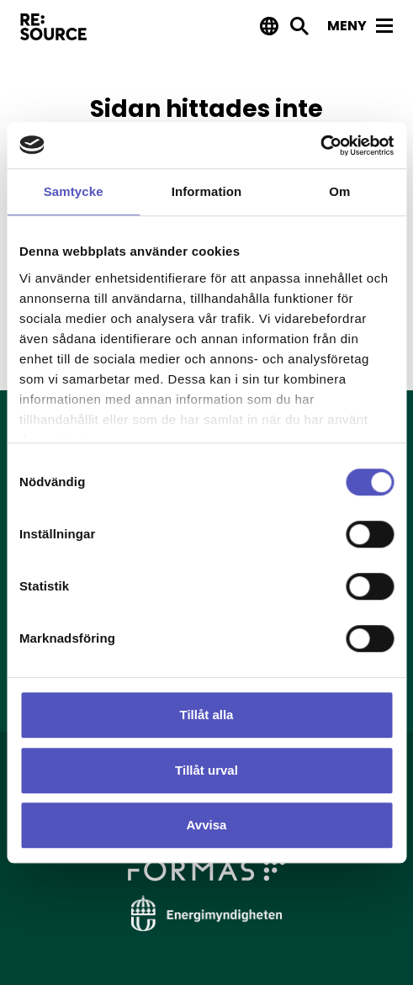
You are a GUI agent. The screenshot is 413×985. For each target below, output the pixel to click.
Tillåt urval (206, 770)
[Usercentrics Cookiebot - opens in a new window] (320, 145)
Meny (360, 25)
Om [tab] (339, 191)
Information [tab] (207, 191)
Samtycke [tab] (73, 191)
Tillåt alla (207, 714)
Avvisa (207, 825)
